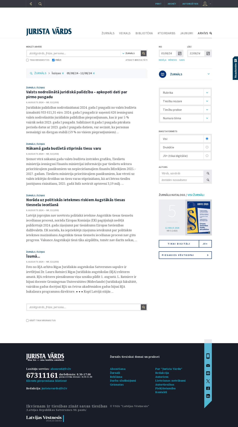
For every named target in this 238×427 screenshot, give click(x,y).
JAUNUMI (186, 33)
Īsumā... (33, 256)
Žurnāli (115, 373)
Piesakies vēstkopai (185, 255)
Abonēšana (118, 369)
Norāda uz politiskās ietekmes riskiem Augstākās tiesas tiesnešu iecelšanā (75, 202)
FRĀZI (56, 59)
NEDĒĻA (162, 59)
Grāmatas (117, 384)
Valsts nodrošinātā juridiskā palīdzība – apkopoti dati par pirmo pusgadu (76, 94)
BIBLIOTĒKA (144, 33)
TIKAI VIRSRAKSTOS (37, 59)
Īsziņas (56, 73)
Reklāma (116, 377)
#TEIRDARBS (166, 33)
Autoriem (162, 377)
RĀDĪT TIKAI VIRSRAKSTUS (41, 320)
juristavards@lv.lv (54, 388)
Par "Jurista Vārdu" (168, 369)
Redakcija (162, 373)
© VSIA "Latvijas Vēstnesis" (129, 406)
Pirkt (158, 3)
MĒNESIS (172, 59)
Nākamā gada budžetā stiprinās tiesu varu (63, 148)
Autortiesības (165, 384)
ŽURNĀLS (108, 33)
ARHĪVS (203, 33)
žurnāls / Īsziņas (35, 87)
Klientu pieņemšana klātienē (46, 381)
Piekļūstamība (165, 388)
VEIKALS (125, 33)
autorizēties (190, 3)
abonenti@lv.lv (60, 369)
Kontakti (161, 392)
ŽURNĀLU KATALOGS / (181, 195)
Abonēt (172, 3)
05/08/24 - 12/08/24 (79, 73)
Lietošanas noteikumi (170, 380)
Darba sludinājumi (123, 380)
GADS (182, 59)
